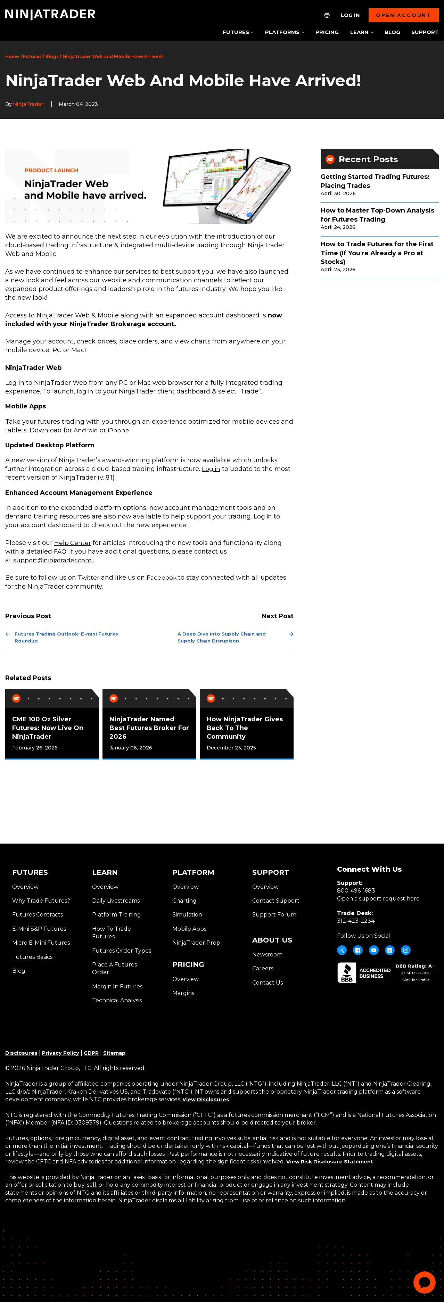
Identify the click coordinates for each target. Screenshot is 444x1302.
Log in (211, 469)
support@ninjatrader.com (54, 560)
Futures (32, 56)
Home (12, 56)
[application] (424, 1282)
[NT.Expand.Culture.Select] (327, 15)
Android (86, 430)
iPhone (119, 430)
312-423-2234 (356, 919)
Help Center (73, 543)
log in (85, 391)
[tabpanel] (52, 722)
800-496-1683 (356, 889)
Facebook (162, 577)
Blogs (52, 56)
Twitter (89, 577)
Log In (350, 15)
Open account (403, 15)
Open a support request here (378, 897)
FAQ (60, 551)
